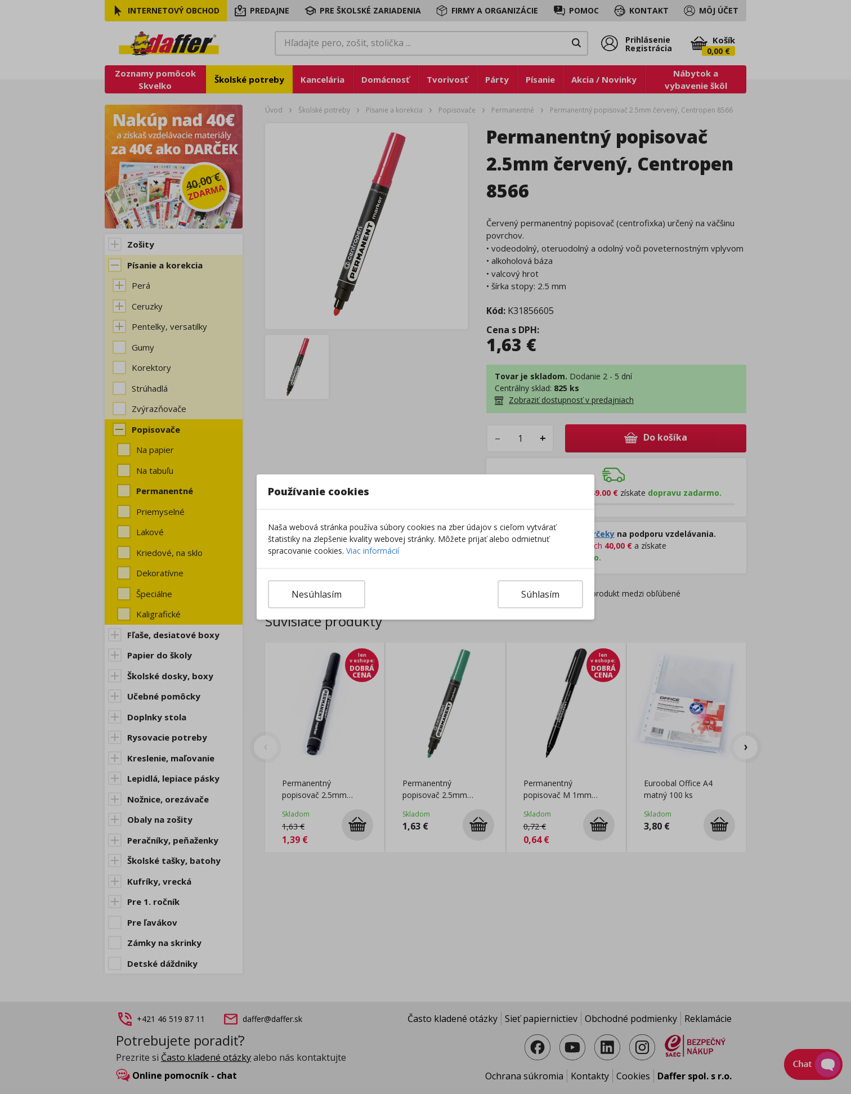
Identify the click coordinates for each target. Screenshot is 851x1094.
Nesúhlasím (317, 594)
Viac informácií (372, 550)
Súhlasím (540, 594)
